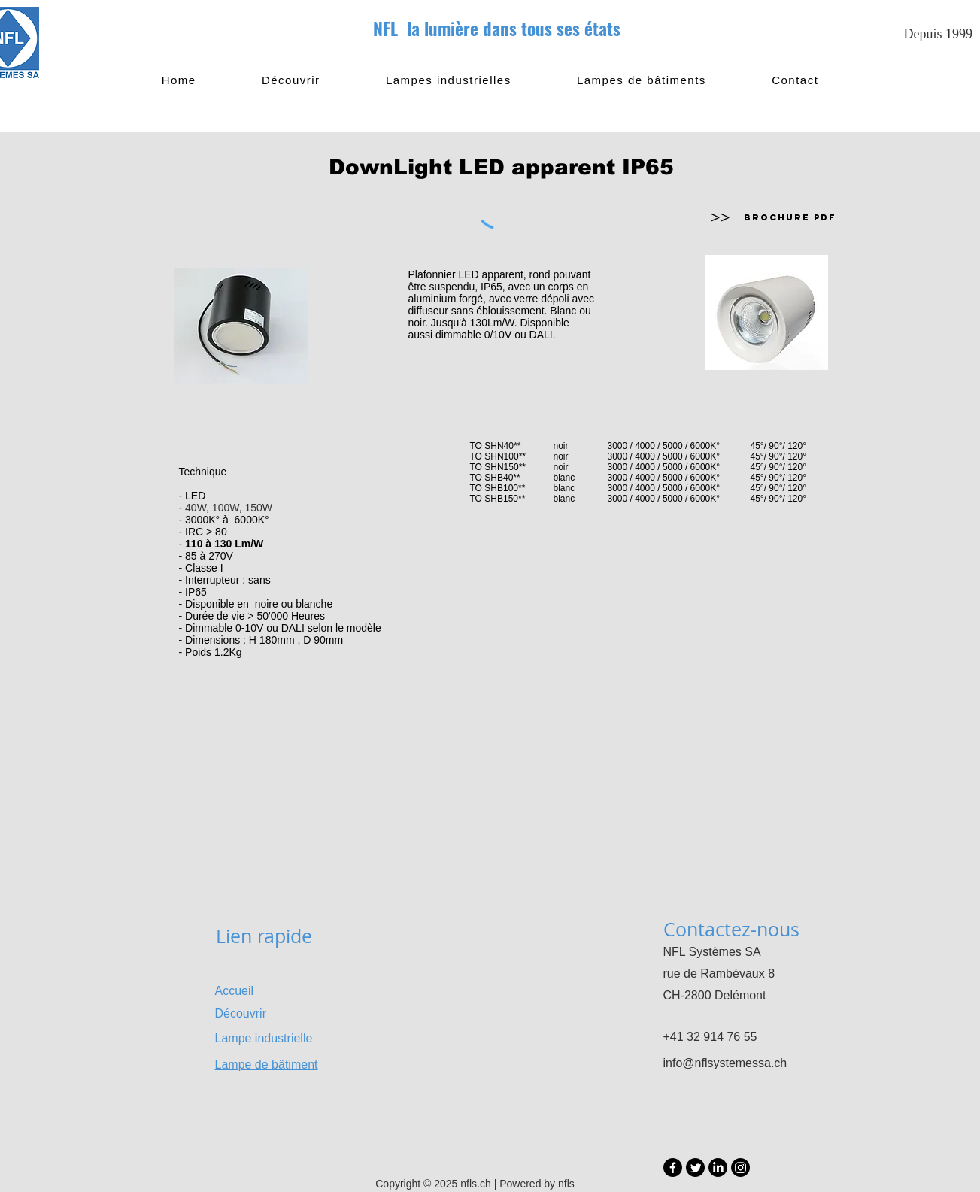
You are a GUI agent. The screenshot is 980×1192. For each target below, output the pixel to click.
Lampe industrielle (264, 1038)
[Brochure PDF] (790, 217)
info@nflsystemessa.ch (725, 1063)
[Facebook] (672, 1167)
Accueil (234, 990)
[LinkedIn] (717, 1167)
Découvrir (240, 1013)
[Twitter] (695, 1167)
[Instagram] (740, 1167)
